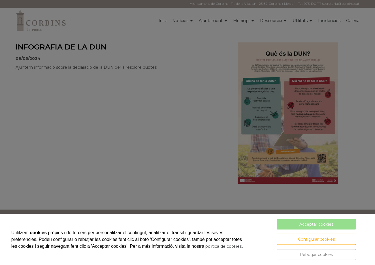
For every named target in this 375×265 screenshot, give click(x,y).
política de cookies (223, 246)
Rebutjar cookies (316, 254)
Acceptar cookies (316, 224)
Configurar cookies (316, 239)
